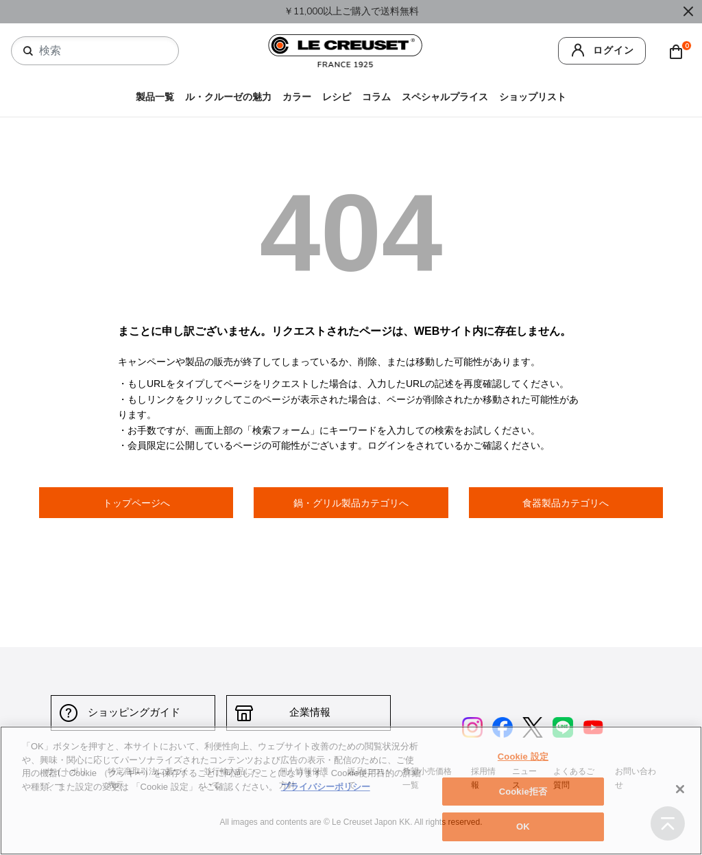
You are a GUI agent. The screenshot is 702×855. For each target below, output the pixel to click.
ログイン (613, 50)
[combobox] (100, 51)
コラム (376, 97)
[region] (351, 790)
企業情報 (308, 712)
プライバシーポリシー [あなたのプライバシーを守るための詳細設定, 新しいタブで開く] (325, 787)
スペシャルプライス (445, 97)
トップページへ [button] (136, 502)
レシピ (336, 97)
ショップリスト (532, 97)
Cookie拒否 (523, 791)
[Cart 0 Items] (679, 50)
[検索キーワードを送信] (28, 51)
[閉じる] (680, 789)
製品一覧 (155, 97)
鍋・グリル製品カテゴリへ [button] (351, 502)
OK (523, 826)
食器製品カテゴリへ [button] (565, 502)
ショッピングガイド (133, 712)
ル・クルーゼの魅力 (228, 97)
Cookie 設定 (523, 756)
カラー (296, 97)
